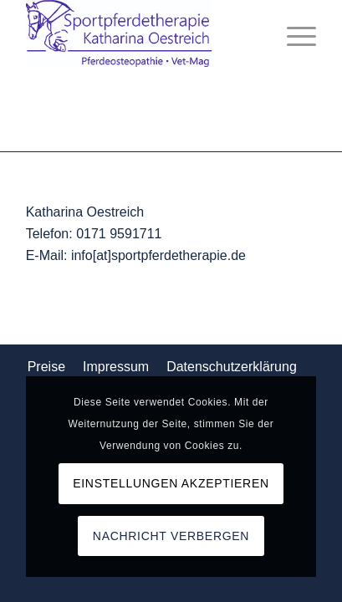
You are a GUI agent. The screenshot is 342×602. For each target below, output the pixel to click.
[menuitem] (293, 33)
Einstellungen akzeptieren (171, 483)
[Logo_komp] (142, 33)
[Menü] (293, 33)
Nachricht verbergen (171, 536)
